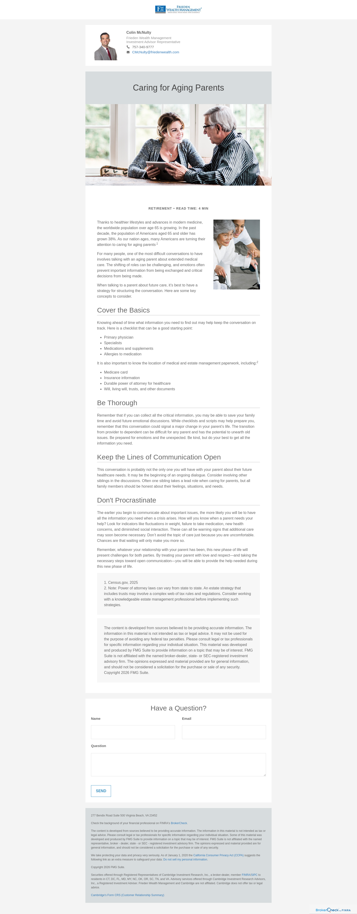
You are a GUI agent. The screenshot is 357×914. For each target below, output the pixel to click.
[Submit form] (101, 791)
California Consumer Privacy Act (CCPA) (218, 855)
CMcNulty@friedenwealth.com (152, 52)
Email (186, 718)
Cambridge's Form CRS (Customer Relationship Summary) (127, 895)
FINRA (246, 875)
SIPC (254, 875)
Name (96, 718)
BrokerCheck (179, 823)
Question (98, 746)
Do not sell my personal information (185, 859)
